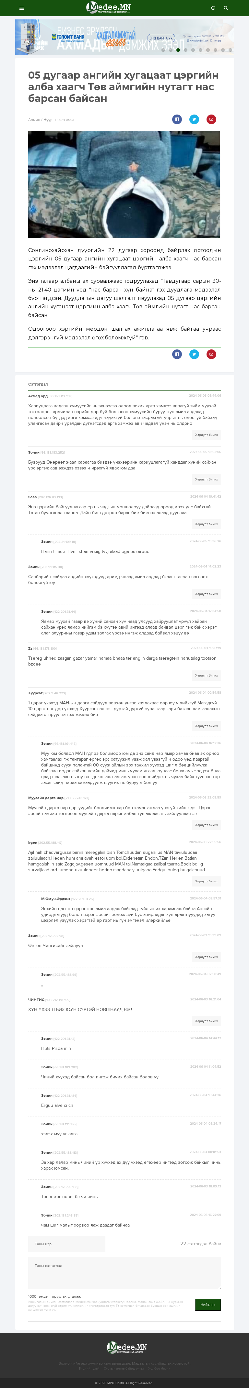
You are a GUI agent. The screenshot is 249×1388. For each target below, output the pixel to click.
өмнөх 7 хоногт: (211, 8)
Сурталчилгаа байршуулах (124, 1369)
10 (230, 50)
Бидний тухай (89, 1369)
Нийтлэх (207, 1305)
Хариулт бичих (206, 435)
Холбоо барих (159, 1369)
